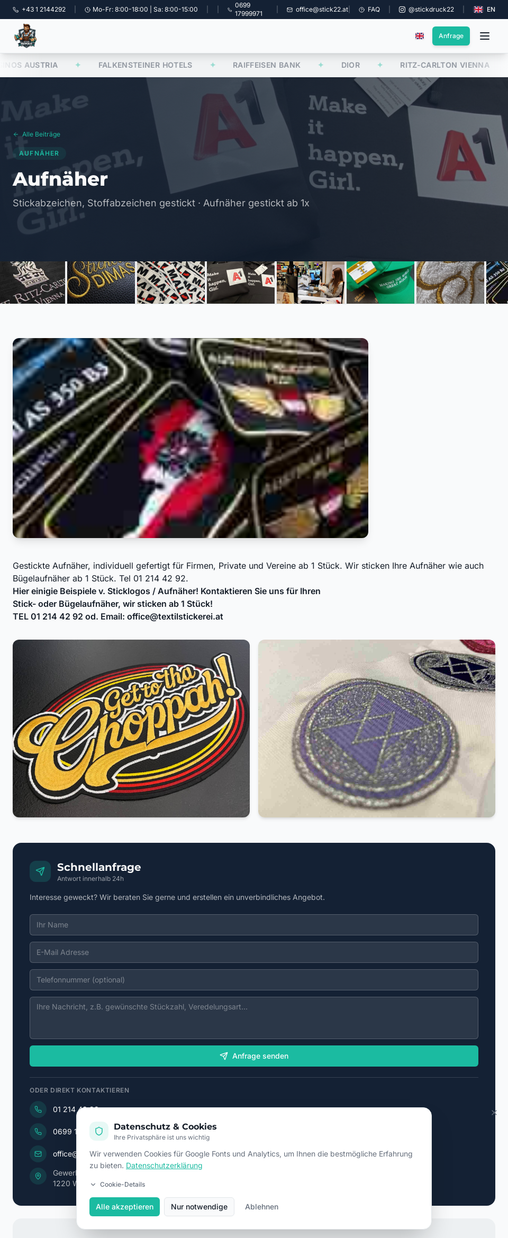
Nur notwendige (199, 1208)
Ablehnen (261, 1208)
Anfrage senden (263, 1055)
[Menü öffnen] (484, 36)
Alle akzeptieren (124, 1208)
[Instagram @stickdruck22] (426, 9)
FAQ (369, 9)
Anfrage (451, 36)
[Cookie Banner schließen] (494, 1114)
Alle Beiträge (36, 136)
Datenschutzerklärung (164, 1167)
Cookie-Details (117, 1186)
